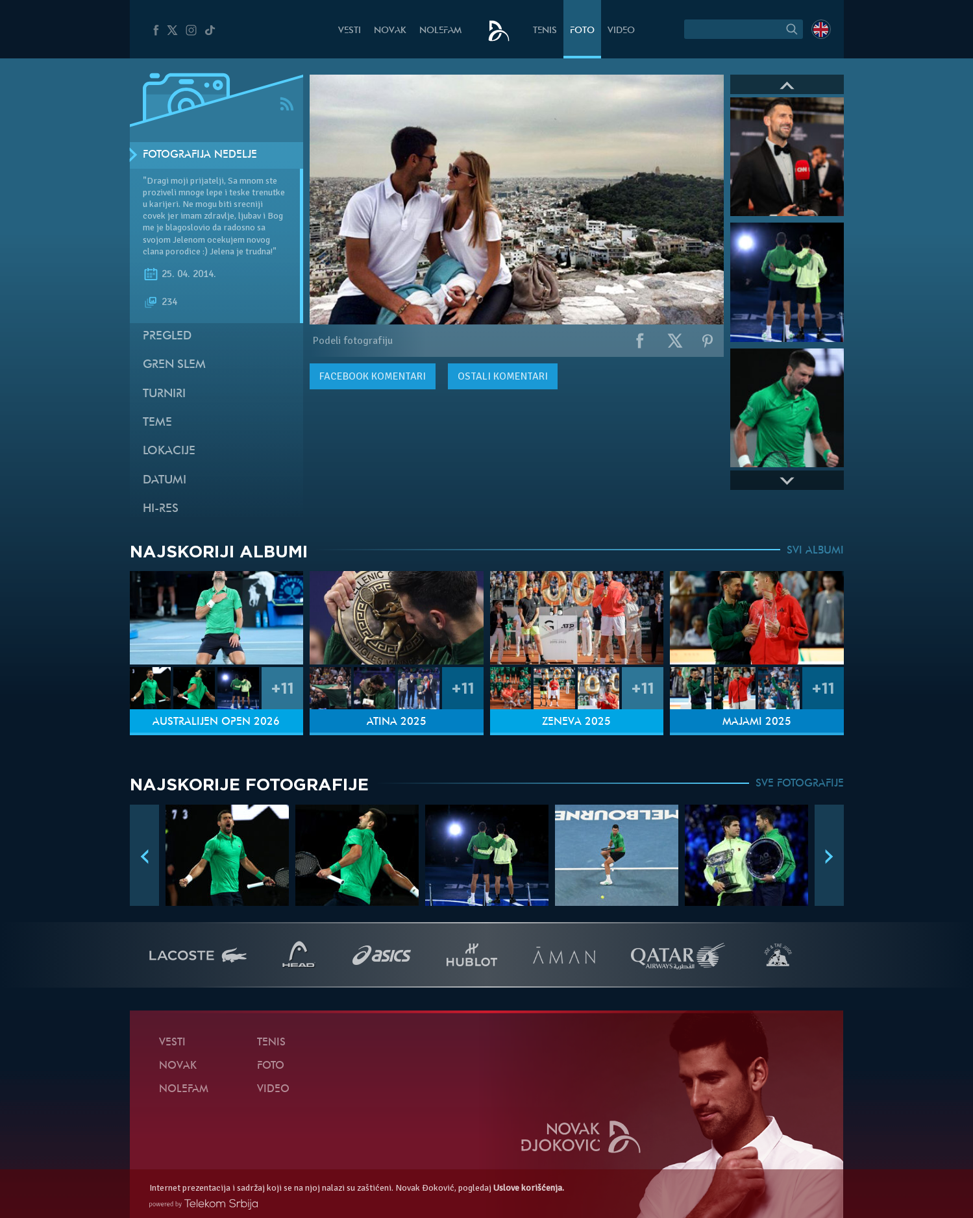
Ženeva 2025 (576, 722)
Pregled (167, 336)
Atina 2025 (396, 722)
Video (621, 31)
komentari (372, 376)
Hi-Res (161, 509)
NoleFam (440, 31)
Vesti (349, 31)
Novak (390, 31)
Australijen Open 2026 (216, 722)
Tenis (545, 31)
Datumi (164, 480)
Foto (582, 31)
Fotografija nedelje (200, 155)
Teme (157, 423)
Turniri (164, 394)
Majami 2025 (756, 722)
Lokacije (169, 451)
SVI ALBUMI (815, 551)
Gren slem (174, 365)
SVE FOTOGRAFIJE (800, 784)
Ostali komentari (503, 376)
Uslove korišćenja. (528, 1187)
